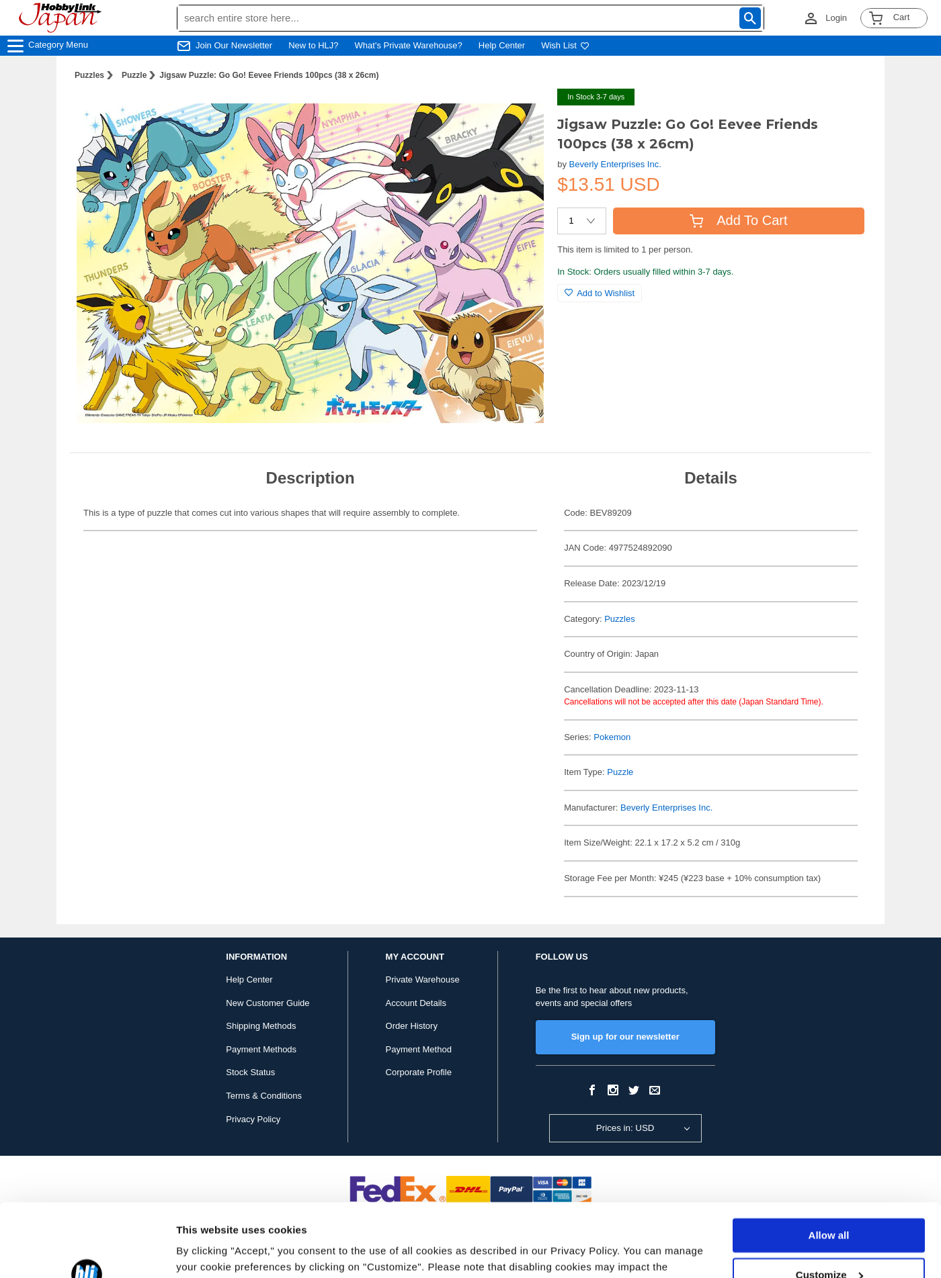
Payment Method (419, 1049)
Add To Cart (738, 220)
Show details (207, 1251)
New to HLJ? (313, 45)
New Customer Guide (267, 1003)
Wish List (565, 45)
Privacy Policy (253, 1119)
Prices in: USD (625, 1128)
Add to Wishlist (600, 293)
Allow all (829, 1167)
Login (836, 18)
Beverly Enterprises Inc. (615, 164)
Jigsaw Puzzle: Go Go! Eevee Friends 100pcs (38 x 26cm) (268, 75)
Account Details (416, 1003)
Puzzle (134, 75)
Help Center (502, 45)
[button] (519, 112)
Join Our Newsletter (234, 45)
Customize (829, 1206)
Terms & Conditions (264, 1096)
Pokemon (612, 737)
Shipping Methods (261, 1026)
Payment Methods (261, 1049)
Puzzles (89, 75)
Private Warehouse (423, 979)
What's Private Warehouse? (408, 45)
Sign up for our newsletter (625, 1037)
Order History (412, 1026)
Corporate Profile (419, 1072)
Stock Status (250, 1072)
